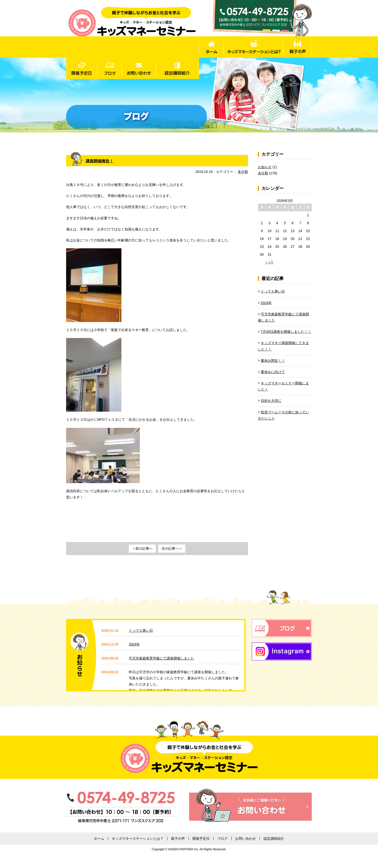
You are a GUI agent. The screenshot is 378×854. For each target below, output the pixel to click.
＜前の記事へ (142, 548)
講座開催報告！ (101, 160)
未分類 (243, 172)
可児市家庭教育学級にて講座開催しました (161, 658)
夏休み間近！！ (273, 361)
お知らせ (265, 167)
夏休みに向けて (273, 372)
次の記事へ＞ (171, 548)
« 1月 (269, 262)
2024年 (266, 303)
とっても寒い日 (273, 291)
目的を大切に (271, 401)
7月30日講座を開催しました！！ (286, 332)
